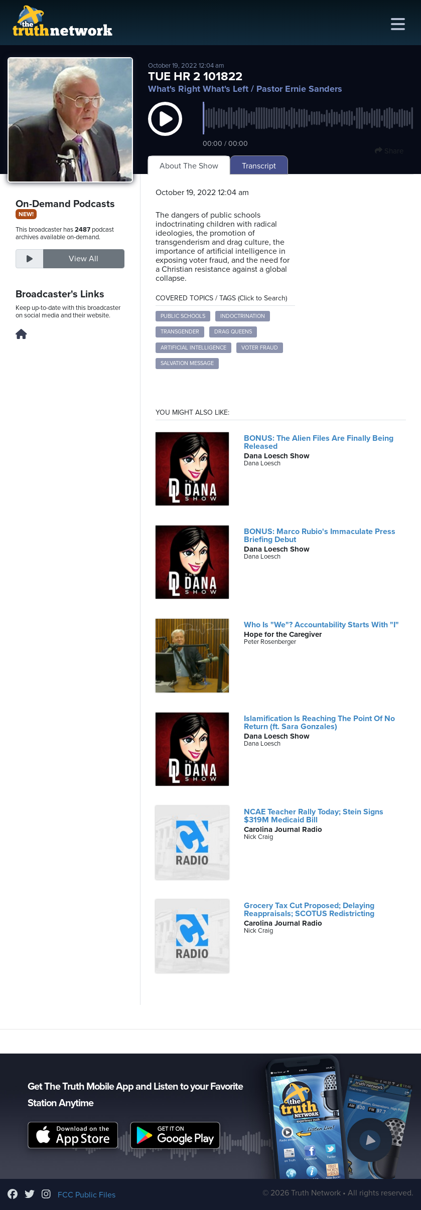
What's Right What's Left (198, 88)
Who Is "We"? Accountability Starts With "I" (321, 625)
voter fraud (259, 347)
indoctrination (242, 316)
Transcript (259, 166)
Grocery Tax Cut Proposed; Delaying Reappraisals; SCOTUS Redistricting (309, 910)
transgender (180, 331)
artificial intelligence (193, 347)
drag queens (233, 331)
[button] (165, 129)
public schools (183, 316)
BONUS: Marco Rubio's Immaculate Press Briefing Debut (319, 536)
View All (83, 259)
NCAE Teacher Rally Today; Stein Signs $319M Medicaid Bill (313, 816)
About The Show (189, 166)
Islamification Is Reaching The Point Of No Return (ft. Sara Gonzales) (319, 723)
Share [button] (389, 150)
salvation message (187, 363)
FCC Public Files (86, 1195)
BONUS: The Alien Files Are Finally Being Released (318, 442)
